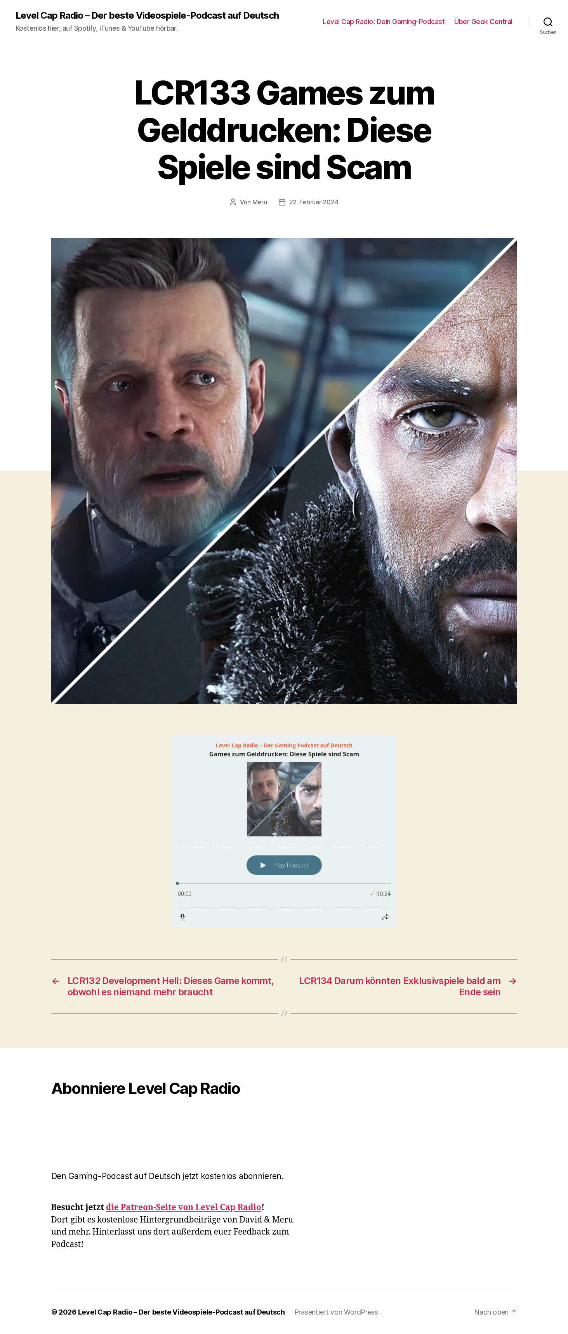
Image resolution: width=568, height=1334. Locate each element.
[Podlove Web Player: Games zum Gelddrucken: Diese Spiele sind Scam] (284, 831)
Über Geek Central (483, 21)
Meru (259, 202)
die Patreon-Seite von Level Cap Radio (183, 1207)
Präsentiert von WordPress (336, 1312)
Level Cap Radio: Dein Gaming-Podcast (384, 21)
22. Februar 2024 (314, 202)
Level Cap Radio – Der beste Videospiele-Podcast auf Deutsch (147, 15)
